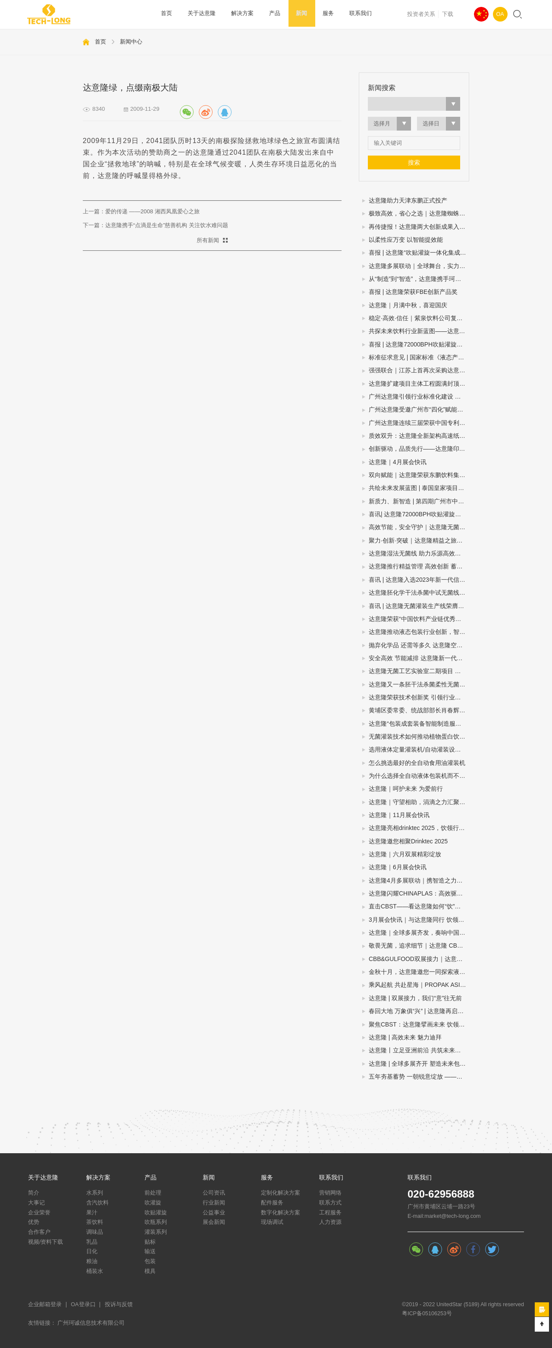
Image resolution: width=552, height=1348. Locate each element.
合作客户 (39, 1232)
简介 (33, 1193)
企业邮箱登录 (45, 1304)
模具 (150, 1271)
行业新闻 (214, 1203)
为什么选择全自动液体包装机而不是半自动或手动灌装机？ (419, 776)
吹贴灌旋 (155, 1213)
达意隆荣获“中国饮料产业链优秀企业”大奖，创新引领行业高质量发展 (419, 619)
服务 (316, 14)
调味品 (94, 1232)
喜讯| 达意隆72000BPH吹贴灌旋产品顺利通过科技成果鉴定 (419, 514)
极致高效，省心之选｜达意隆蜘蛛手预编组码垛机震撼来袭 (419, 213)
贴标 (150, 1242)
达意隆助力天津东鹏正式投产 (408, 200)
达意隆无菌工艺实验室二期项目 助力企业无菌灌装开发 (419, 671)
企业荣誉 (39, 1213)
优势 (33, 1222)
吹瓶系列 (155, 1222)
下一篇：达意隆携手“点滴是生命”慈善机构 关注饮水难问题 (155, 225)
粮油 (91, 1261)
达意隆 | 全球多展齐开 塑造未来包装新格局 (419, 1064)
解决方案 (237, 14)
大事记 (36, 1203)
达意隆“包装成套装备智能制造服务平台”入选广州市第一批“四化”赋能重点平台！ (419, 724)
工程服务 (330, 1213)
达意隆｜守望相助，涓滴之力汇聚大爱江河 (419, 802)
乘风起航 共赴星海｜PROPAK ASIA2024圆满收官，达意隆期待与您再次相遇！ (419, 985)
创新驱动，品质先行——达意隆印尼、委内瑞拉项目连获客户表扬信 (419, 449)
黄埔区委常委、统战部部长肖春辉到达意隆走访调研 (419, 710)
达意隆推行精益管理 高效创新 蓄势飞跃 (419, 566)
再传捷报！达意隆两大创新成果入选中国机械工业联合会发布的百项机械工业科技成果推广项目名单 (419, 227)
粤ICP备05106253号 (427, 1314)
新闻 (292, 14)
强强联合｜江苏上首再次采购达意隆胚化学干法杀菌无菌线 (419, 370)
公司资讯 (214, 1193)
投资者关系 (421, 14)
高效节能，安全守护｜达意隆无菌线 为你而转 (419, 527)
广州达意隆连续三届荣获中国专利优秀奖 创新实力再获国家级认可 (419, 423)
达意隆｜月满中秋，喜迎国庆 (408, 305)
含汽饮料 (97, 1203)
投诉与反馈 (119, 1304)
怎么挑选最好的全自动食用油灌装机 (417, 763)
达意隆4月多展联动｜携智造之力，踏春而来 (419, 880)
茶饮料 (94, 1222)
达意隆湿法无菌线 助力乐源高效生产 (418, 553)
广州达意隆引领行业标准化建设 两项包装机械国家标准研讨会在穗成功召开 (419, 396)
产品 (267, 14)
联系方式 (330, 1203)
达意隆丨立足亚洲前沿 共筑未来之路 (418, 1050)
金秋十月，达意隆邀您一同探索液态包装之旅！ (419, 972)
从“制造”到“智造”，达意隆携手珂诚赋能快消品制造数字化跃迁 (419, 279)
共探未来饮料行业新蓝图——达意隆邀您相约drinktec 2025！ (419, 331)
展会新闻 (214, 1222)
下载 (447, 14)
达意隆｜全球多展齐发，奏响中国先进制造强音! (419, 933)
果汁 (91, 1213)
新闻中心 (131, 41)
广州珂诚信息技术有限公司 (91, 1323)
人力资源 (330, 1222)
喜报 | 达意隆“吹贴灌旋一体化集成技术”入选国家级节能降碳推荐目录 (419, 253)
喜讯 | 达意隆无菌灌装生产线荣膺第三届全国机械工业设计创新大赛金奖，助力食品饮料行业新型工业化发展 (419, 606)
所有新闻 (208, 240)
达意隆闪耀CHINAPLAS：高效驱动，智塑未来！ (419, 893)
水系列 (94, 1193)
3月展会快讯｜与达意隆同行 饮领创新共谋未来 (419, 920)
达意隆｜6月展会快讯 (398, 867)
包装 (150, 1261)
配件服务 (272, 1203)
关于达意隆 (199, 14)
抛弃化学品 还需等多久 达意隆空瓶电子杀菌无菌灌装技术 (419, 645)
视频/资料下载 (45, 1242)
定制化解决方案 (280, 1193)
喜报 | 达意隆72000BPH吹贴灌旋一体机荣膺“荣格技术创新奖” (419, 344)
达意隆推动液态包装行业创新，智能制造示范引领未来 (419, 632)
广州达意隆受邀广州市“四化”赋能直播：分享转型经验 (419, 409)
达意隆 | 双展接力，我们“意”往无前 (415, 998)
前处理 (152, 1193)
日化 (91, 1251)
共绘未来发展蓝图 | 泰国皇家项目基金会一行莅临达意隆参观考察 (419, 488)
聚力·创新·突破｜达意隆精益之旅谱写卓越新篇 (419, 540)
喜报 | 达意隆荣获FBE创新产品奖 (413, 292)
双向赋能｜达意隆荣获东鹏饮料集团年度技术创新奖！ (419, 475)
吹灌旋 (152, 1203)
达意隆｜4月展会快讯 (398, 462)
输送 (150, 1251)
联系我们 (346, 14)
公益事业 (214, 1213)
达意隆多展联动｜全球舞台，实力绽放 (419, 266)
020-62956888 (441, 1194)
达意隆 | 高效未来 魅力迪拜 (405, 1037)
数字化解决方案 (280, 1213)
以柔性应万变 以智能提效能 (406, 240)
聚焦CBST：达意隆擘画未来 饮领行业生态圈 (419, 1024)
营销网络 (330, 1193)
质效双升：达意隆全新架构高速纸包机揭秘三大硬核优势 (419, 436)
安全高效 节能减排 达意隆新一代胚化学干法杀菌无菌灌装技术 (419, 658)
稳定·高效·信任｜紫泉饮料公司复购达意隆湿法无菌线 (419, 318)
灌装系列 (155, 1232)
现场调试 (272, 1222)
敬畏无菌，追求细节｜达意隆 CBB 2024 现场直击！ (419, 945)
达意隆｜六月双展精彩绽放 (405, 854)
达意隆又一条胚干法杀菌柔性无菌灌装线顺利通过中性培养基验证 (419, 684)
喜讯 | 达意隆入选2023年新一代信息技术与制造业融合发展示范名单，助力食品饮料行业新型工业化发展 (419, 580)
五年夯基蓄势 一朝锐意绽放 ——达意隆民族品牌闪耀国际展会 (419, 1076)
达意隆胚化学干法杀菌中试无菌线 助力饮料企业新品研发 (419, 593)
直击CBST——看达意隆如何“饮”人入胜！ (419, 906)
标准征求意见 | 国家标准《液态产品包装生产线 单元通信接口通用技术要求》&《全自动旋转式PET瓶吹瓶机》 (419, 357)
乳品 (91, 1242)
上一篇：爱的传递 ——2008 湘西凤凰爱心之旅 (141, 211)
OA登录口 (83, 1304)
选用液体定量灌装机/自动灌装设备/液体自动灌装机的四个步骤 (419, 749)
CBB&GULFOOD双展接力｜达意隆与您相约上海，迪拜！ (419, 959)
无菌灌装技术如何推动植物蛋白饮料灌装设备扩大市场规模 (419, 736)
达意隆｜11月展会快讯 (399, 815)
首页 (166, 14)
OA (500, 14)
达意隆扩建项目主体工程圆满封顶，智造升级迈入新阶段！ (419, 384)
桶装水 (94, 1271)
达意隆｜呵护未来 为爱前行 (406, 789)
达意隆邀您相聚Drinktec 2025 (408, 841)
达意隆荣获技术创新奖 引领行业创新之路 (419, 697)
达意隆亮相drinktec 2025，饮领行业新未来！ (419, 828)
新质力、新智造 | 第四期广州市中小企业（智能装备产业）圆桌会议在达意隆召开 (419, 501)
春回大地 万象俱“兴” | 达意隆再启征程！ (419, 1011)
